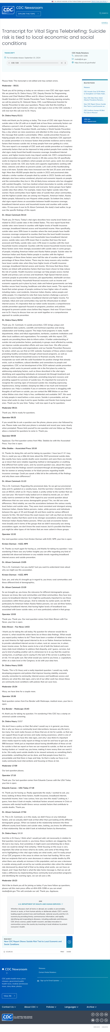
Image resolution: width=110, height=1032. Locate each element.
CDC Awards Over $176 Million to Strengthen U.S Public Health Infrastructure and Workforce (94, 93)
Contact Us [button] (9, 1007)
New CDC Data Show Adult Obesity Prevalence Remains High (93, 99)
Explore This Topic (27, 14)
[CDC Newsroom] (15, 971)
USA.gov (105, 1027)
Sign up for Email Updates (49, 980)
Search (105, 13)
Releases (87, 87)
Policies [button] (51, 1007)
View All (8, 996)
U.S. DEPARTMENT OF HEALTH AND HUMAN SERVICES (40, 904)
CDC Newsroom (29, 7)
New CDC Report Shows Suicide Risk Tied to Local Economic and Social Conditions (95, 105)
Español (105, 23)
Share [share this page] (69, 952)
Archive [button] (92, 1007)
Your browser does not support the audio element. (37, 63)
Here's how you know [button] (99, 1)
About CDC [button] (31, 1007)
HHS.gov (97, 1027)
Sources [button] (9, 952)
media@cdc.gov (81, 59)
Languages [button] (71, 1007)
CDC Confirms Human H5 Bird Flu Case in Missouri (94, 111)
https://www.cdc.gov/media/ (85, 63)
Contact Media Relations (47, 972)
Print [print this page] (62, 952)
